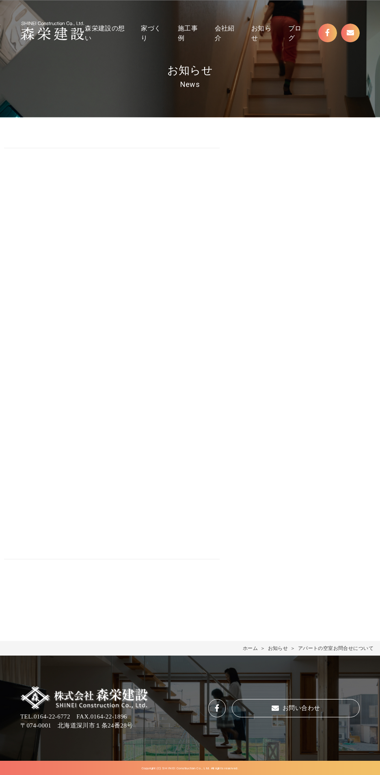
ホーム (250, 648)
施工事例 (188, 33)
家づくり (151, 33)
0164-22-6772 (52, 716)
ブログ (295, 33)
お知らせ (261, 33)
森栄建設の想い (105, 33)
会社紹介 (225, 33)
